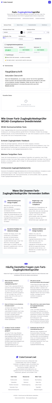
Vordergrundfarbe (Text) (8, 29)
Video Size (38, 382)
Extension (26, 382)
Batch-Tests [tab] (20, 25)
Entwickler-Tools (14, 387)
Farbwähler (13, 382)
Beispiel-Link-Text (9, 85)
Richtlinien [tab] (44, 25)
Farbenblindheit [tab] (32, 25)
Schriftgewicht (22, 36)
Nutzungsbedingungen (31, 397)
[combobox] (26, 39)
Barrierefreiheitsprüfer (13, 389)
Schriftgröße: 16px (7, 36)
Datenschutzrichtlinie (20, 397)
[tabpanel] (26, 59)
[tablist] (26, 25)
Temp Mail (38, 387)
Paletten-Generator (13, 384)
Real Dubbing (38, 379)
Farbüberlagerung (26, 384)
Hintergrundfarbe (31, 29)
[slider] (5, 38)
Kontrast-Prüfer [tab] (7, 25)
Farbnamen (26, 379)
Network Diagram (38, 389)
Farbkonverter (13, 379)
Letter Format (38, 384)
